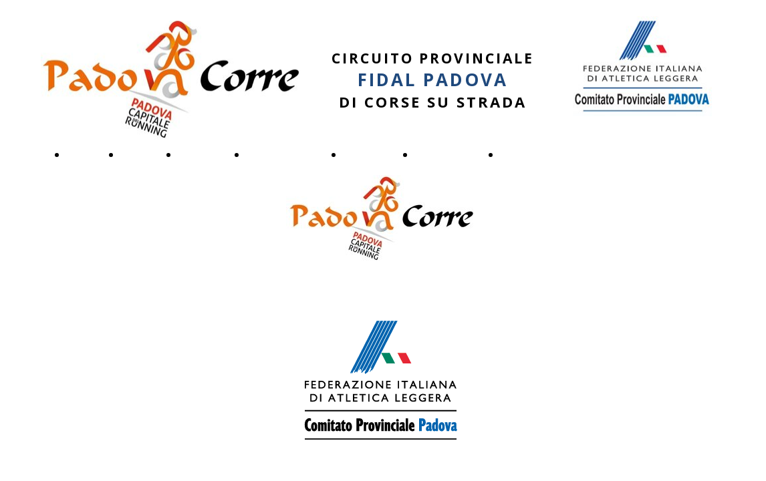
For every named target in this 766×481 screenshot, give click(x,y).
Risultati (203, 154)
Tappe (140, 154)
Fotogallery (448, 154)
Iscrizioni (370, 154)
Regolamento (285, 154)
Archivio (524, 154)
